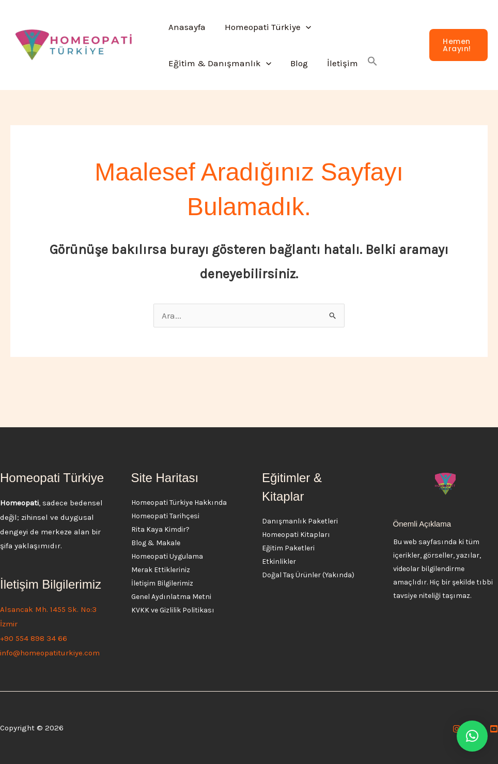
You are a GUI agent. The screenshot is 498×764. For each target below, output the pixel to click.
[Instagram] (457, 729)
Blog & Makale (155, 542)
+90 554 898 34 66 (33, 638)
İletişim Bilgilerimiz (162, 583)
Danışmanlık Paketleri (300, 521)
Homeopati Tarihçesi (165, 516)
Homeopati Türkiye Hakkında (179, 502)
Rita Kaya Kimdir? (160, 529)
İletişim (338, 63)
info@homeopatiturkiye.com (50, 652)
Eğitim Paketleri (288, 548)
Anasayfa (186, 27)
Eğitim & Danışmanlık (218, 63)
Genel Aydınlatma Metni (171, 596)
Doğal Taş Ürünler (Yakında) (308, 575)
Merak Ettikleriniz (160, 569)
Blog (296, 63)
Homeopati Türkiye (265, 27)
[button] (303, 27)
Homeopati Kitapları (296, 534)
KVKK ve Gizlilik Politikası (172, 610)
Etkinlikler (279, 561)
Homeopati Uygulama (167, 556)
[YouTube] (494, 729)
